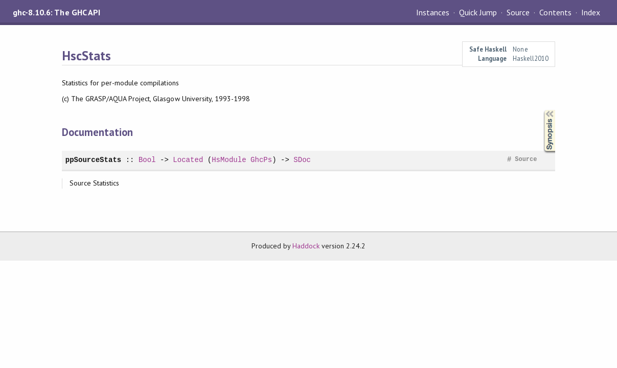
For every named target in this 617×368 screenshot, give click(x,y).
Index (590, 12)
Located (188, 160)
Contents (555, 12)
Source (518, 12)
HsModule (229, 160)
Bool (147, 160)
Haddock (305, 245)
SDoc (302, 160)
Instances (432, 12)
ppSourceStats (93, 160)
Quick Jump (478, 12)
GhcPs (261, 160)
